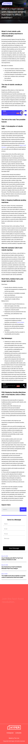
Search (23, 509)
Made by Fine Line (14, 738)
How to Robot (20, 322)
